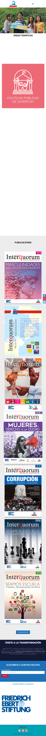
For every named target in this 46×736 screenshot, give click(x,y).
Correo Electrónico (5, 670)
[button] (33, 4)
